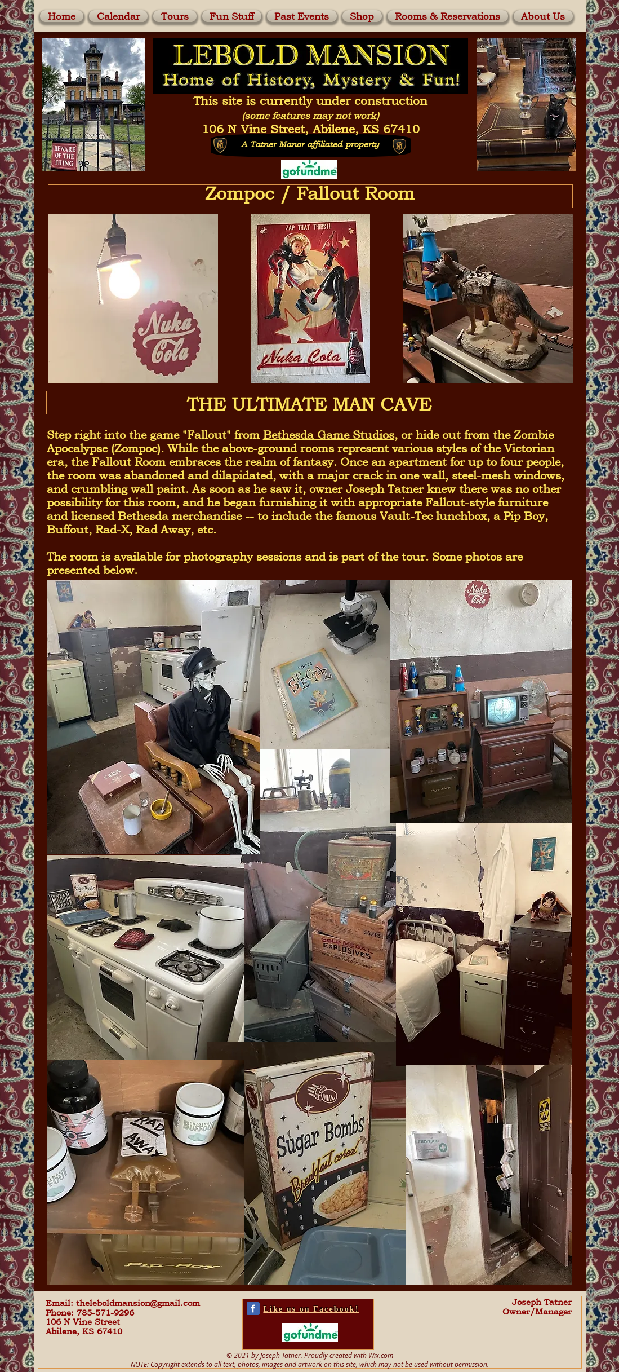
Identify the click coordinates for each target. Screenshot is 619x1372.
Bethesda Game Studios (328, 435)
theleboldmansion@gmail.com (138, 1303)
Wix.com (380, 1355)
